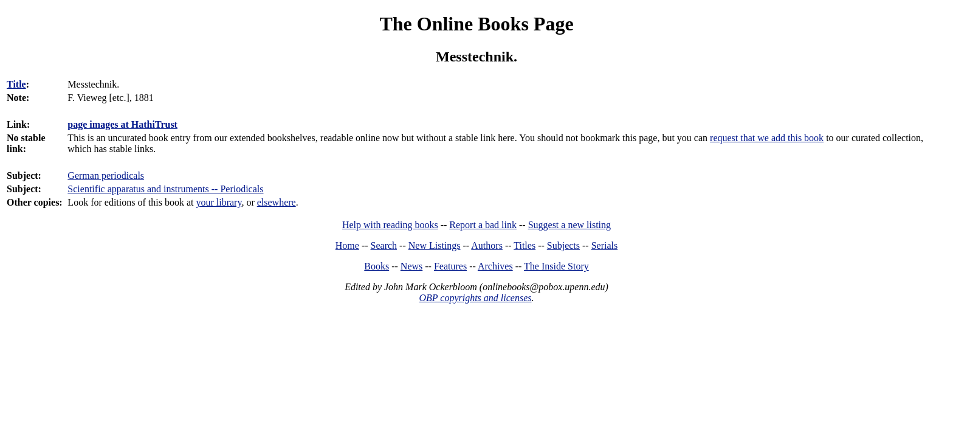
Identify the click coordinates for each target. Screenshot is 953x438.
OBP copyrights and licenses (475, 298)
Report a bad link (483, 225)
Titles (524, 245)
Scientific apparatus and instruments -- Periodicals (165, 189)
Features (450, 266)
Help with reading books (390, 225)
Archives (495, 266)
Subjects (563, 245)
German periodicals (105, 175)
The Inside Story (556, 266)
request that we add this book (767, 138)
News (411, 266)
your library (218, 202)
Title (16, 84)
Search (384, 245)
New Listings (434, 245)
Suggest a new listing (569, 225)
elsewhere (276, 202)
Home (347, 245)
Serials (604, 245)
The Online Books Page (476, 24)
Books (376, 266)
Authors (487, 245)
